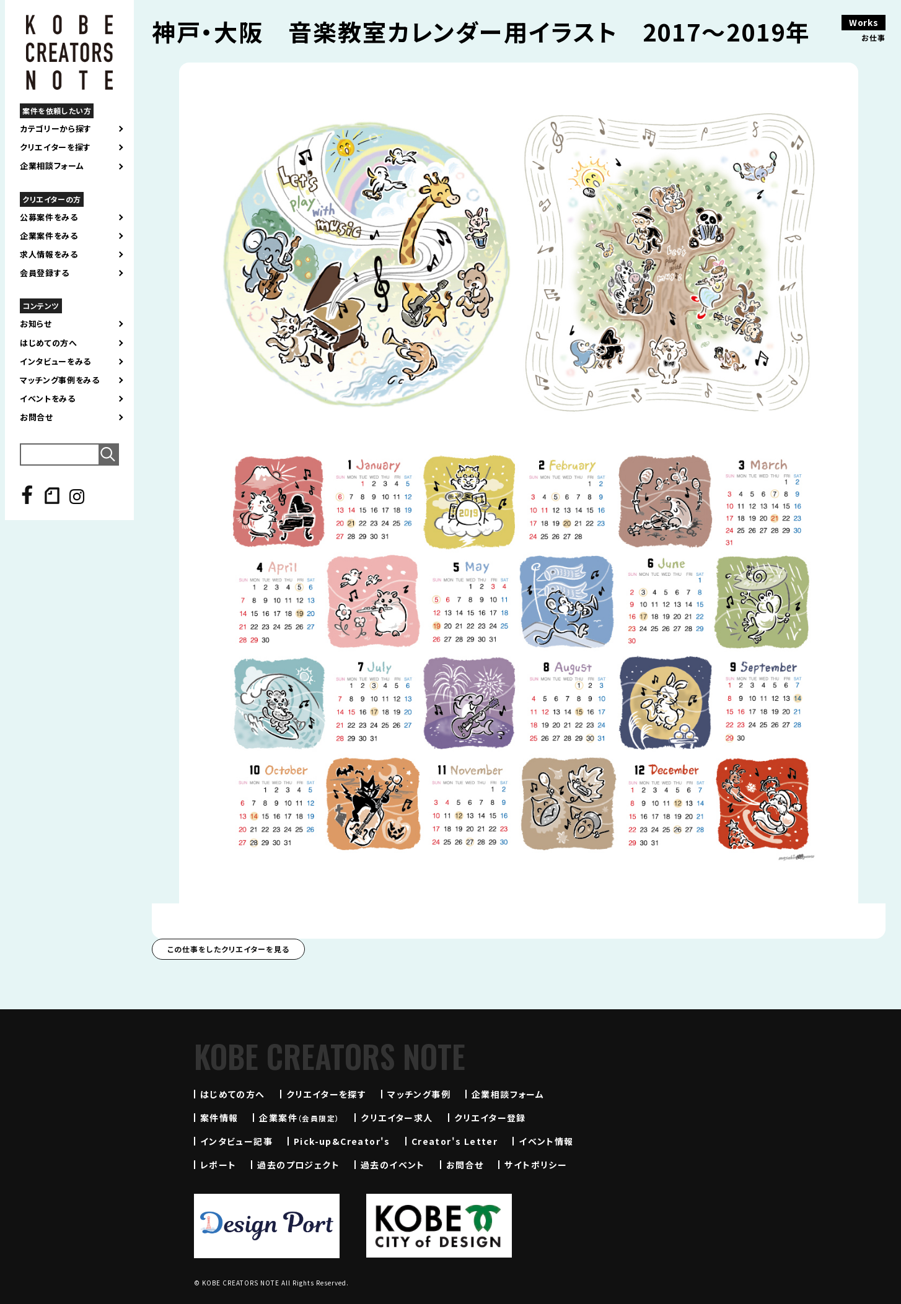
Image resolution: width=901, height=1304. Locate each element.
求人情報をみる (49, 254)
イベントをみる (48, 398)
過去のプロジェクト (298, 1164)
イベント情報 (546, 1141)
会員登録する (44, 273)
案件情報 (219, 1117)
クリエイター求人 (397, 1117)
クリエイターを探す (55, 147)
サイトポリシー (535, 1164)
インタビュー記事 (236, 1141)
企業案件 (299, 1117)
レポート (218, 1164)
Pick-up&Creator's (342, 1141)
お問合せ (36, 417)
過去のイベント (393, 1164)
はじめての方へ (48, 343)
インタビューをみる (55, 361)
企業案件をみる (49, 235)
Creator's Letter (454, 1141)
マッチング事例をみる (60, 380)
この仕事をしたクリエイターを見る (228, 949)
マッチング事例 (419, 1094)
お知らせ (36, 323)
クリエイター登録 (490, 1117)
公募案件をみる (49, 217)
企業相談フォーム (52, 166)
